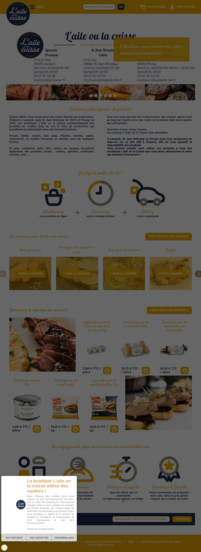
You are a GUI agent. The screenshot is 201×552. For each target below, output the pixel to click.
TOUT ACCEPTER (39, 537)
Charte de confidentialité (40, 528)
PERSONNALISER (64, 537)
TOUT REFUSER (14, 537)
